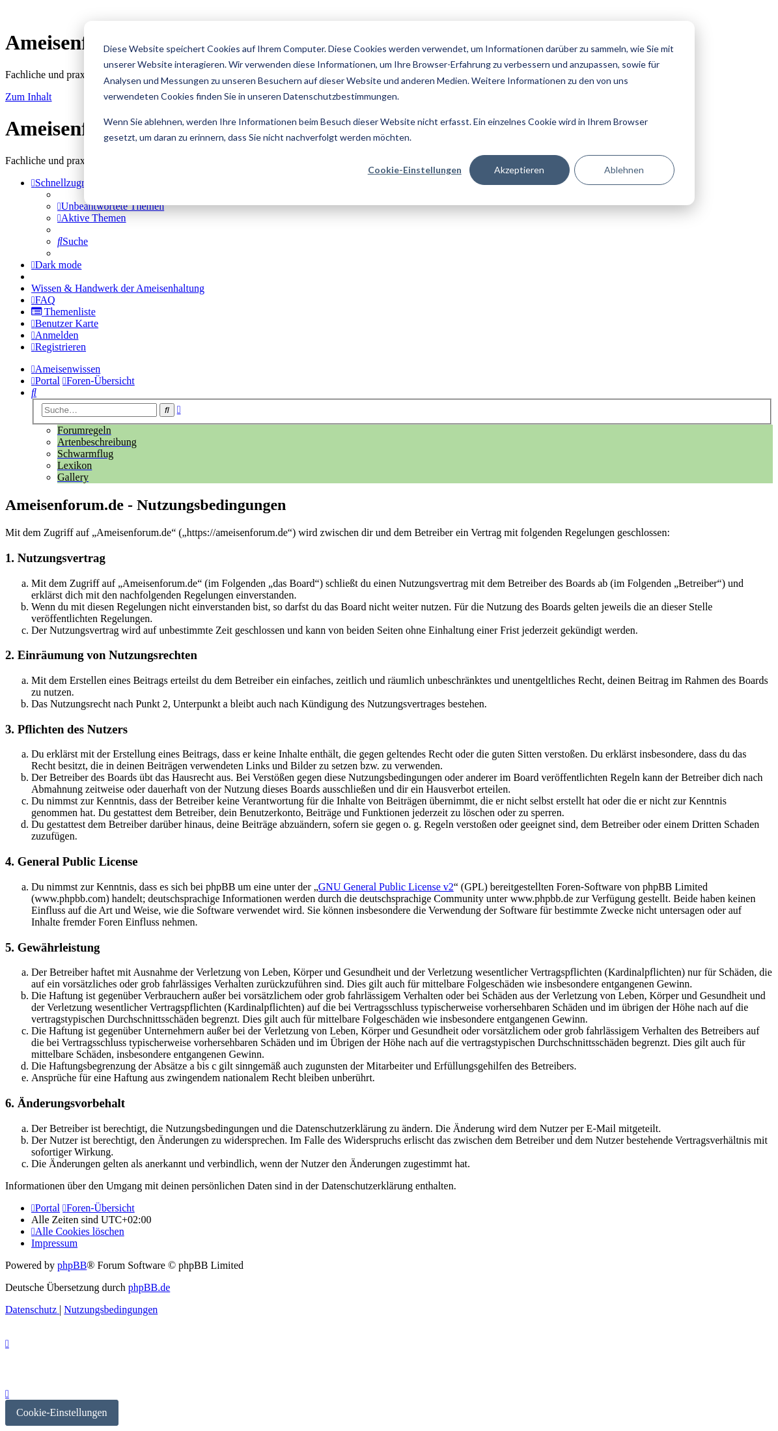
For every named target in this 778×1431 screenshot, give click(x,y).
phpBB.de (149, 1287)
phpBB (72, 1265)
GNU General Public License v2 (386, 886)
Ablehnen (624, 169)
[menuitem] (110, 206)
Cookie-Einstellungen (415, 169)
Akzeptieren (519, 169)
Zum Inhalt (28, 96)
